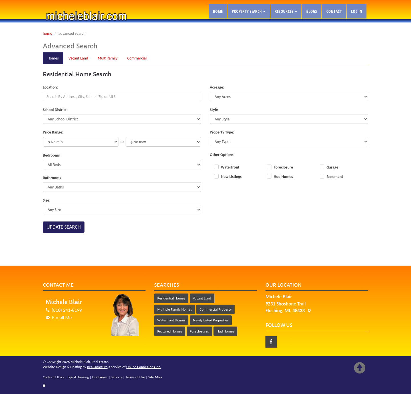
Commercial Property (215, 309)
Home (218, 11)
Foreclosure (283, 167)
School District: (55, 109)
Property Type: (222, 132)
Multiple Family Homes (174, 309)
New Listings (231, 176)
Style (214, 109)
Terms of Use (135, 377)
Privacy (116, 377)
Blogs (311, 11)
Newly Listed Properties (210, 320)
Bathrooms (52, 177)
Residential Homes (171, 298)
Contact (334, 11)
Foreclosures (199, 331)
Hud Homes (283, 176)
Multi (108, 58)
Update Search (64, 227)
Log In (356, 11)
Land (78, 58)
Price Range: (53, 132)
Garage (332, 167)
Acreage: (217, 87)
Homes (53, 58)
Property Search (248, 11)
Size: (46, 200)
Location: (50, 87)
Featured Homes (169, 331)
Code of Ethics (53, 377)
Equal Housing (78, 377)
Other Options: (222, 154)
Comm (137, 58)
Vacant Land (202, 298)
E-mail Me (62, 318)
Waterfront (230, 167)
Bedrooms (51, 155)
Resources (286, 11)
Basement (335, 176)
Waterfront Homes (171, 320)
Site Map (155, 377)
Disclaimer (100, 377)
